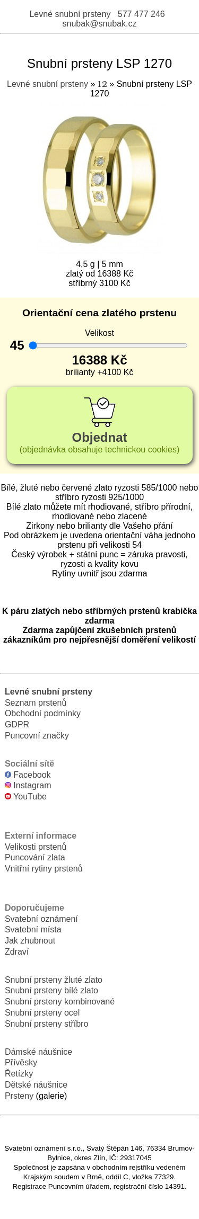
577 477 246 (141, 14)
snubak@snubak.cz (100, 23)
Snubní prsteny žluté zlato (53, 979)
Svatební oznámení (41, 918)
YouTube (26, 796)
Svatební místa (33, 929)
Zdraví (17, 951)
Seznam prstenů (36, 702)
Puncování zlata (35, 857)
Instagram (28, 785)
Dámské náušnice (38, 1051)
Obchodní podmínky (43, 713)
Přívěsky (21, 1062)
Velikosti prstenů (36, 846)
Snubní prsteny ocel (42, 1012)
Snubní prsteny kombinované (60, 1001)
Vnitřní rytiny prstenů (44, 868)
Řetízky (19, 1073)
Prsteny (19, 1095)
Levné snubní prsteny (69, 14)
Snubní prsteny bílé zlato (51, 990)
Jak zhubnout (30, 940)
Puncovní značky (37, 735)
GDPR (17, 724)
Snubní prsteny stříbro (46, 1023)
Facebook (28, 774)
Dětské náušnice (36, 1084)
